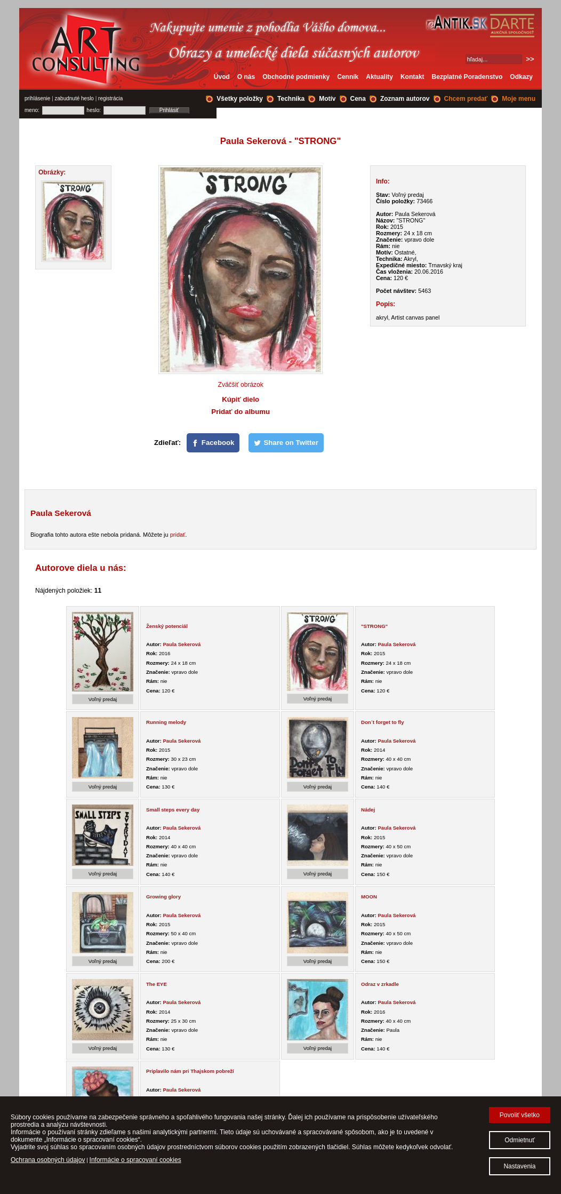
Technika (290, 98)
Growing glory (163, 897)
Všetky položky (240, 98)
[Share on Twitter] (286, 442)
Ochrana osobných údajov (48, 1160)
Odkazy (521, 77)
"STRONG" (374, 626)
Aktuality (379, 77)
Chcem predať (466, 98)
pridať (178, 534)
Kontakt (412, 77)
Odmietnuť (519, 1140)
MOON (369, 897)
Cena (358, 98)
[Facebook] (213, 442)
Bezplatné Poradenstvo (467, 77)
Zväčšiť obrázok (240, 384)
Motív (327, 98)
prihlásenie (37, 98)
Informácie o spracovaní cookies (135, 1160)
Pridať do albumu (240, 412)
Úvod (222, 77)
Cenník (347, 77)
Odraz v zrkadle (380, 984)
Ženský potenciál (167, 626)
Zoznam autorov (405, 98)
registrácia (110, 98)
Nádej (368, 810)
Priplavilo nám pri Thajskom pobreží (190, 1071)
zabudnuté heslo (74, 98)
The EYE (156, 984)
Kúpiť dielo (240, 399)
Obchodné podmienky (296, 77)
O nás (246, 77)
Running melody (166, 722)
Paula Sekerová (182, 644)
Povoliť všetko (520, 1115)
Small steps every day (172, 810)
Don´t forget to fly (382, 722)
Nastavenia (519, 1166)
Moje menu (518, 98)
